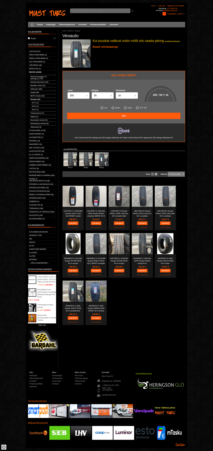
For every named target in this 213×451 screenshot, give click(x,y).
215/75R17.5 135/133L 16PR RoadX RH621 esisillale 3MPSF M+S (96, 213)
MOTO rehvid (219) (37, 96)
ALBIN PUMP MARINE (37, 249)
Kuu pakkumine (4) (37, 62)
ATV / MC (141, 108)
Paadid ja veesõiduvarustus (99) (39, 180)
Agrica (32, 242)
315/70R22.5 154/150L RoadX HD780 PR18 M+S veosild (119, 260)
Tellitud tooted (80, 381)
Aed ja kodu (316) (36, 148)
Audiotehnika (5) (36, 134)
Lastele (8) (34, 168)
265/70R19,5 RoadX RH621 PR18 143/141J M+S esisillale (142, 213)
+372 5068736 (172, 9)
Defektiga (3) (35, 69)
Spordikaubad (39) (37, 198)
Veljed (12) (34, 117)
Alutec (32, 256)
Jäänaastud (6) (35, 127)
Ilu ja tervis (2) (36, 155)
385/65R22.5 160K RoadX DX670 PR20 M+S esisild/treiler (73, 308)
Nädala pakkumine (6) (38, 58)
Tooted (40, 24)
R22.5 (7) (35, 110)
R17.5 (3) (35, 103)
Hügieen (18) (34, 141)
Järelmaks (113, 24)
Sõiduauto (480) (36, 89)
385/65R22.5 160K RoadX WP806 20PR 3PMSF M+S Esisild (96, 308)
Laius (70, 90)
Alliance (33, 253)
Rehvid (70, 31)
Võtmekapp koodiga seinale (45, 306)
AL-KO (31, 246)
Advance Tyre (35, 235)
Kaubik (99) (34, 92)
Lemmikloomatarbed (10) (40, 165)
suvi (104, 108)
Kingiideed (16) (35, 144)
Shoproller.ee (180, 444)
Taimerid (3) (34, 201)
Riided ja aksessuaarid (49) (41, 195)
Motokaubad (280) (37, 172)
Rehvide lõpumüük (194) (39, 82)
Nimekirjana (152, 174)
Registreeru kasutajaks (175, 6)
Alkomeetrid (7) (36, 137)
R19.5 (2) (35, 106)
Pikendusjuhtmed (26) (39, 188)
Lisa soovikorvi (73, 227)
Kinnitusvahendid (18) (39, 158)
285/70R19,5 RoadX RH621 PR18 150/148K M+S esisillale (165, 213)
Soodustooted (57, 378)
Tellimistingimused (67, 24)
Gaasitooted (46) (36, 151)
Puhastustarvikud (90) (39, 191)
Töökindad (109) (36, 208)
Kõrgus (95, 90)
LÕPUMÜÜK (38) (35, 65)
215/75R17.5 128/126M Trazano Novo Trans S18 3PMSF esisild (73, 213)
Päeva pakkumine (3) (38, 55)
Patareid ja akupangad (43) (41, 184)
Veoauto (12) (35, 99)
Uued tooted (56, 381)
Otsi (124, 116)
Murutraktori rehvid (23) (39, 120)
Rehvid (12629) (35, 72)
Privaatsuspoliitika (98, 24)
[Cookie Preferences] (3, 447)
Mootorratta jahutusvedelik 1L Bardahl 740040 (47, 317)
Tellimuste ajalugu (81, 378)
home (64, 31)
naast (128, 108)
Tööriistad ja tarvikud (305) (41, 212)
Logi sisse (161, 6)
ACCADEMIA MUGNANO (38, 232)
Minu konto (79, 376)
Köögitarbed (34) (37, 162)
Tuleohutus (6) (36, 205)
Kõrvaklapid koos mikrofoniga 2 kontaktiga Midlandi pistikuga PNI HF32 (47, 293)
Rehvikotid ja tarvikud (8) (39, 124)
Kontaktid (82, 24)
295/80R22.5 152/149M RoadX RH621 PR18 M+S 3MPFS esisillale (96, 260)
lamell (116, 108)
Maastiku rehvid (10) (37, 86)
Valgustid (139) (36, 215)
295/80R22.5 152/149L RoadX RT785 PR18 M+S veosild (73, 260)
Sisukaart (55, 384)
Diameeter (120, 90)
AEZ (30, 239)
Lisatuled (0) (34, 51)
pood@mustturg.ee (170, 10)
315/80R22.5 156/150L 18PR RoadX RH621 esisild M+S (142, 260)
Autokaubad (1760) (37, 130)
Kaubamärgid (57, 376)
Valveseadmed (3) (37, 219)
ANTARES (33, 260)
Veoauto (77, 31)
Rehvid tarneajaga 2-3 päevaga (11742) (38, 78)
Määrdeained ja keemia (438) (41, 175)
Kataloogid (50, 24)
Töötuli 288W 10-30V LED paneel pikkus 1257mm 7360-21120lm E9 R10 (47, 279)
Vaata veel (42, 325)
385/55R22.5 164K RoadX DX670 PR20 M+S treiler (165, 260)
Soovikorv (78, 384)
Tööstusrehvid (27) (37, 113)
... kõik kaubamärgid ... (39, 263)
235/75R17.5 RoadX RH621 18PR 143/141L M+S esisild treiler (119, 213)
